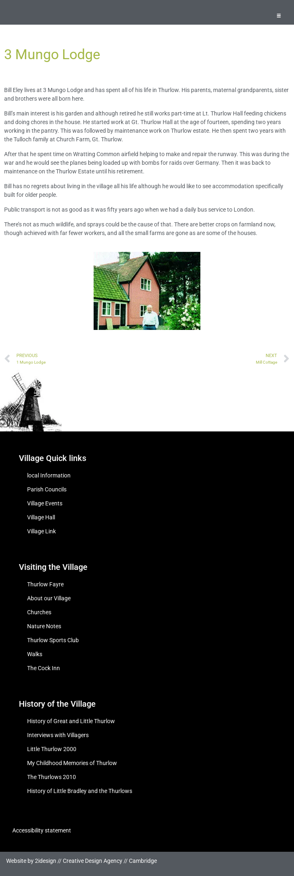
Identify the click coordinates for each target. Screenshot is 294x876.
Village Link (41, 531)
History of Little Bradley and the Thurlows (79, 791)
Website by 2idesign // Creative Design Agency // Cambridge (81, 861)
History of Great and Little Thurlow (71, 721)
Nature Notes (44, 626)
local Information (49, 475)
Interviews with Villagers (58, 735)
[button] (278, 15)
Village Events (44, 503)
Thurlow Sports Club (53, 640)
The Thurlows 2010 (51, 777)
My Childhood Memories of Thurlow (72, 763)
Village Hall (41, 517)
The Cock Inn (43, 668)
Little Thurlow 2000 (51, 749)
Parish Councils (47, 489)
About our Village (49, 598)
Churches (39, 612)
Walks (34, 654)
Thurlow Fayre (45, 584)
